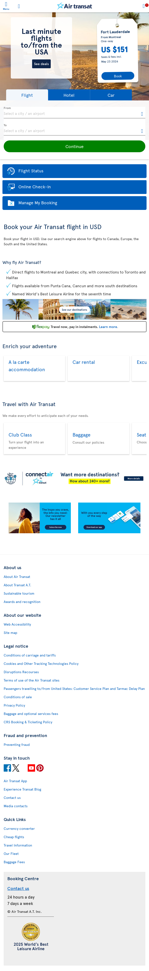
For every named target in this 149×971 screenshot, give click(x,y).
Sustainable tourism (19, 593)
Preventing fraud (17, 744)
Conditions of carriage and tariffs (30, 655)
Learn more (108, 326)
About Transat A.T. (17, 585)
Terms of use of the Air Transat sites (31, 680)
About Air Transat (17, 576)
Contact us (12, 797)
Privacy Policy (14, 705)
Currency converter (19, 828)
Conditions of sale (18, 697)
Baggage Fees (14, 862)
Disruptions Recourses (21, 672)
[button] (27, 94)
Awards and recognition (22, 601)
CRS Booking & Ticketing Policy (28, 722)
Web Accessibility (17, 624)
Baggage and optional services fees (31, 713)
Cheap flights (14, 836)
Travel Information (18, 845)
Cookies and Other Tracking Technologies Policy (41, 663)
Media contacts (15, 806)
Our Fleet (11, 853)
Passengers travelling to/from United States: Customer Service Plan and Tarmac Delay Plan (74, 688)
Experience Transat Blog (22, 789)
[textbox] (74, 113)
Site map (10, 632)
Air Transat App (15, 781)
